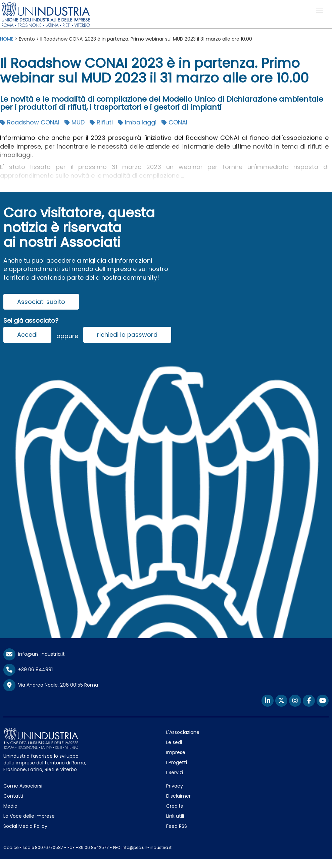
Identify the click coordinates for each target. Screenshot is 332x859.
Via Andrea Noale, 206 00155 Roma (50, 685)
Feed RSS (176, 826)
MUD (74, 122)
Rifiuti (101, 122)
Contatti (13, 796)
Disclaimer (178, 796)
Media (10, 806)
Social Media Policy (25, 826)
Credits (174, 806)
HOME (6, 39)
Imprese (175, 752)
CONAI (174, 122)
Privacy (174, 786)
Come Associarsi (22, 786)
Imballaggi (137, 122)
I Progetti (176, 762)
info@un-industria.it (34, 654)
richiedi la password (127, 334)
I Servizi (174, 772)
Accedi (27, 334)
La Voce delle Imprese (29, 816)
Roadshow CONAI (29, 122)
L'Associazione (182, 732)
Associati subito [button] (41, 302)
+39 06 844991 (28, 669)
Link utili (175, 816)
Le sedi (174, 742)
